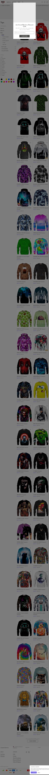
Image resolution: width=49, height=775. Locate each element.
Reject (42, 772)
